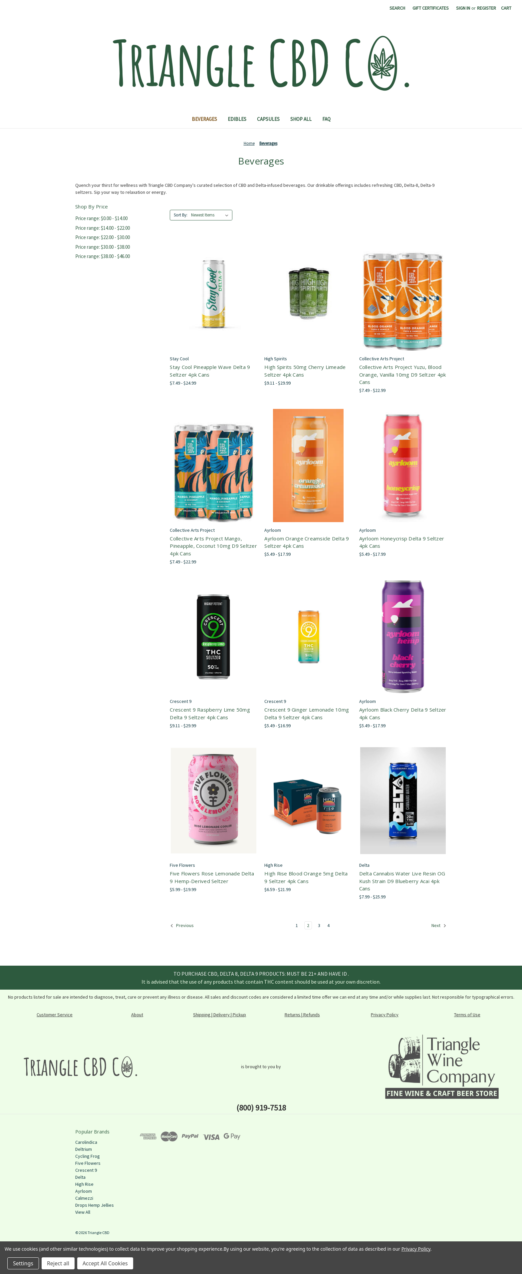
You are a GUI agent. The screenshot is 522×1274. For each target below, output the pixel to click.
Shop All (301, 119)
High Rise (84, 1184)
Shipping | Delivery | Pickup (219, 1015)
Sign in (463, 8)
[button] (80, 1067)
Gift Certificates (430, 8)
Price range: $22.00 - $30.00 (102, 237)
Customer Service (55, 1015)
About (137, 1015)
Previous (182, 925)
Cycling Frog (87, 1156)
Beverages (204, 119)
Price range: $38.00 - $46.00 (102, 256)
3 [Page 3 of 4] (319, 925)
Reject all (58, 1263)
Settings (23, 1263)
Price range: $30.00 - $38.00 (102, 247)
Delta (80, 1177)
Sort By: (180, 215)
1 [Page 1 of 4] (297, 925)
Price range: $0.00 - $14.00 (101, 218)
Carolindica (86, 1142)
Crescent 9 (86, 1170)
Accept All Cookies (105, 1263)
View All (82, 1212)
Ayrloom (83, 1191)
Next (438, 925)
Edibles (237, 119)
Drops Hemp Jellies (94, 1205)
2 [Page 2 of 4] (308, 925)
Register (486, 8)
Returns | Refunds (302, 1015)
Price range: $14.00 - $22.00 (102, 228)
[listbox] (211, 215)
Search (397, 8)
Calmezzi (84, 1198)
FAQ (326, 119)
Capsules (268, 119)
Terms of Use (467, 1015)
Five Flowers (88, 1163)
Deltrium (83, 1149)
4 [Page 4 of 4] (328, 925)
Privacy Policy (384, 1015)
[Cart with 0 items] (506, 8)
